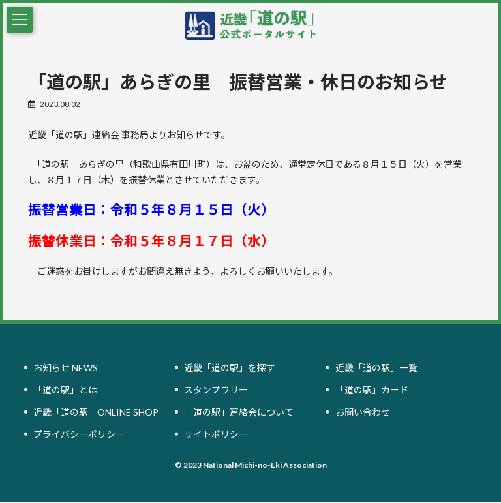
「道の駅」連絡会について (239, 412)
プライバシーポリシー (79, 434)
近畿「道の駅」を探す (229, 367)
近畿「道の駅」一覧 (376, 367)
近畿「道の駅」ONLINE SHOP (96, 412)
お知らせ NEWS (65, 367)
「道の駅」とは (65, 389)
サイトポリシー (216, 434)
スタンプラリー (216, 389)
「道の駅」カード (371, 389)
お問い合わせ (362, 412)
